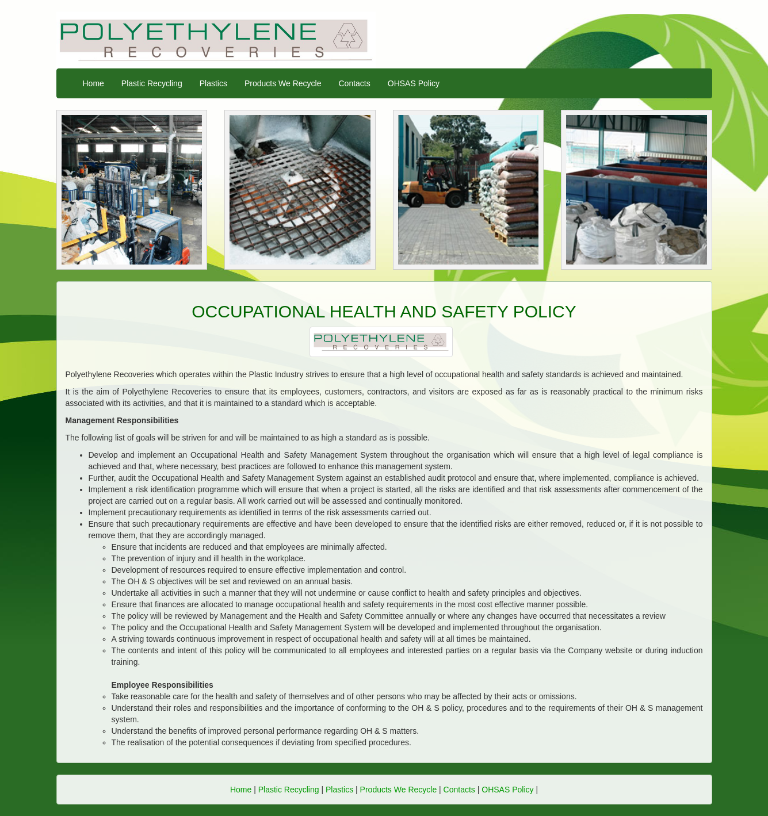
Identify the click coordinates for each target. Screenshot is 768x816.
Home (93, 83)
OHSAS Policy (414, 83)
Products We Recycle (283, 83)
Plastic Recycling (151, 83)
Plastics (213, 83)
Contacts (354, 83)
